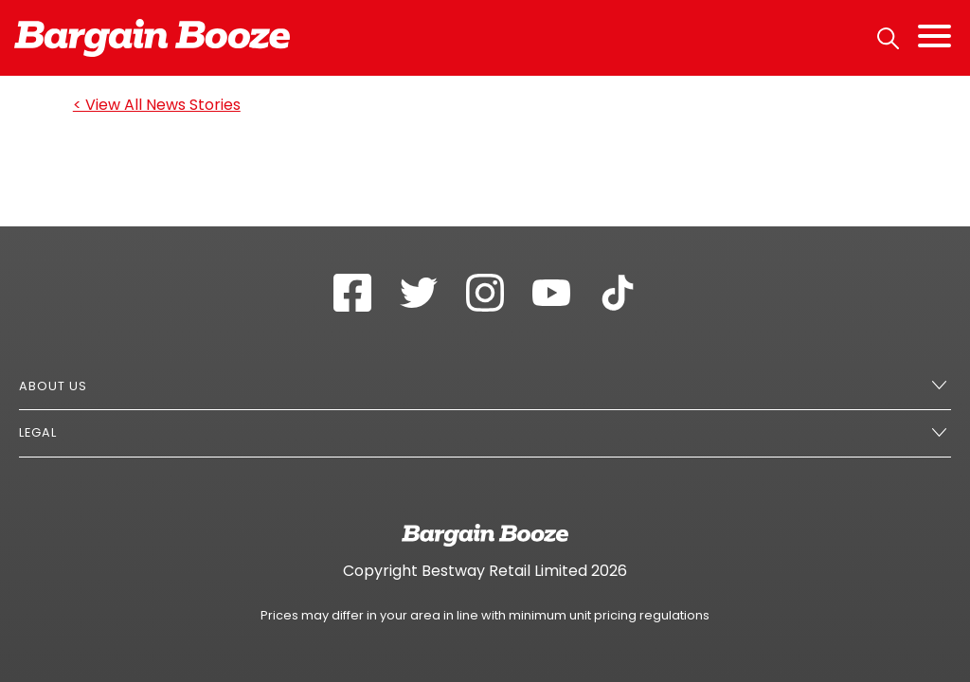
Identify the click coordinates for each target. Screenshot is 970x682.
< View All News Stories (157, 105)
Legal (38, 432)
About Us (53, 386)
